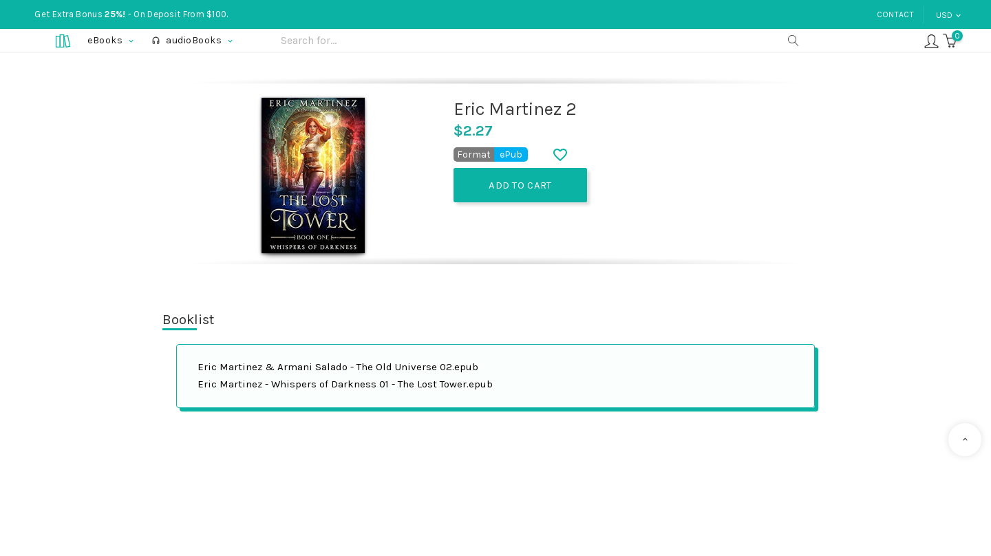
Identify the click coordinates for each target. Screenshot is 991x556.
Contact (895, 14)
